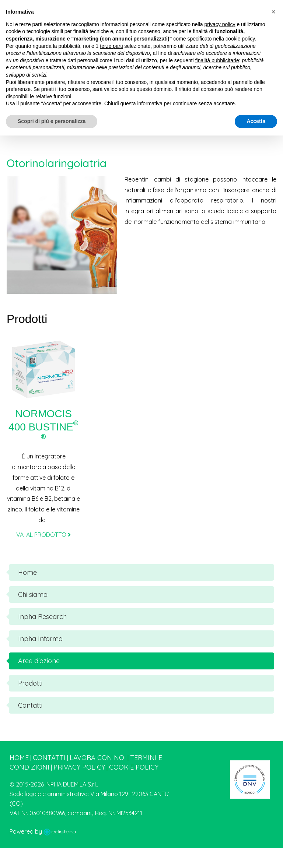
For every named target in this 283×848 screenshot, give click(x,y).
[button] (273, 12)
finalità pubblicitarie (217, 60)
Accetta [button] (256, 121)
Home (19, 757)
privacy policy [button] (220, 24)
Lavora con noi (98, 757)
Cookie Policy (133, 767)
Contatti (49, 757)
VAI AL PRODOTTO (43, 534)
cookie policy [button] (240, 39)
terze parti (111, 46)
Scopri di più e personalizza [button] (51, 121)
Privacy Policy (79, 767)
